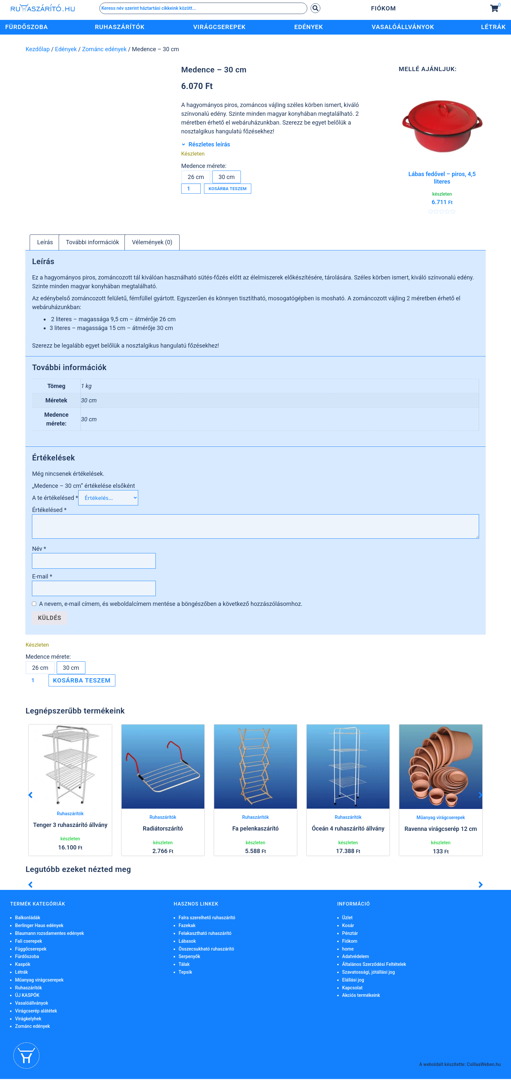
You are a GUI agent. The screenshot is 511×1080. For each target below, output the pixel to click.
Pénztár (350, 934)
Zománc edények (104, 49)
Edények (66, 49)
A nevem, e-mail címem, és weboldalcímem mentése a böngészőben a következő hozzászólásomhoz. (170, 604)
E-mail (42, 577)
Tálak (184, 965)
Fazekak (187, 926)
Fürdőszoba (27, 957)
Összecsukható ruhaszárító (206, 949)
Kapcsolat (352, 988)
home (348, 949)
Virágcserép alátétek (36, 1011)
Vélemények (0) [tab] (152, 243)
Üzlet (347, 918)
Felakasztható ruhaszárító (205, 934)
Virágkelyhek (28, 1019)
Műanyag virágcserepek (440, 818)
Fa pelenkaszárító (255, 829)
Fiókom (383, 8)
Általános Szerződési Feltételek (374, 965)
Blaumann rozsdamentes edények (49, 934)
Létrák (21, 973)
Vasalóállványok (31, 1004)
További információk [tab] (92, 243)
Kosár (348, 926)
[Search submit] (315, 8)
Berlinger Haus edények (39, 926)
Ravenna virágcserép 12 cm (440, 829)
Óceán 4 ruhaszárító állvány (348, 829)
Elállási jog (353, 980)
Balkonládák (27, 918)
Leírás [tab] (45, 243)
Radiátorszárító (163, 829)
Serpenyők (189, 957)
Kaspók (22, 965)
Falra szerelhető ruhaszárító (207, 918)
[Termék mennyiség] (191, 190)
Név (39, 549)
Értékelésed (49, 510)
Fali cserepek (28, 942)
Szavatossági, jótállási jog (368, 973)
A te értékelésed (55, 498)
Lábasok (187, 942)
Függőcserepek (30, 949)
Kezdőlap (37, 49)
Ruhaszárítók (70, 814)
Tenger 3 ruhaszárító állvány (70, 825)
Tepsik (185, 973)
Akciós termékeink (361, 996)
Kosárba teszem (239, 189)
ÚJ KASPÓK (27, 996)
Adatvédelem (355, 957)
